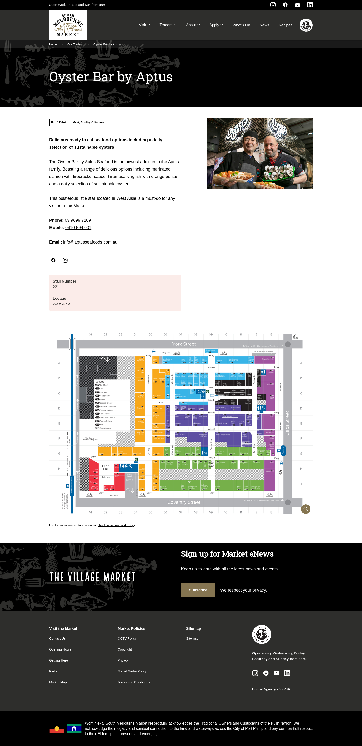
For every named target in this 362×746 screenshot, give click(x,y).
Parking (54, 671)
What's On (241, 25)
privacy (259, 590)
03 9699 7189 (78, 220)
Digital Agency (264, 689)
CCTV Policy (127, 638)
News (264, 25)
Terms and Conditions (134, 682)
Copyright (125, 649)
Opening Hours (60, 649)
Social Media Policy (132, 671)
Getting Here (58, 660)
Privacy (123, 660)
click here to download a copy (116, 525)
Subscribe (198, 590)
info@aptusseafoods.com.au (90, 242)
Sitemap (192, 638)
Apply (216, 25)
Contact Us (57, 638)
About (193, 25)
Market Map (58, 682)
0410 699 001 (78, 227)
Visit (144, 25)
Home (53, 44)
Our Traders (75, 44)
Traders (168, 25)
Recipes (285, 25)
